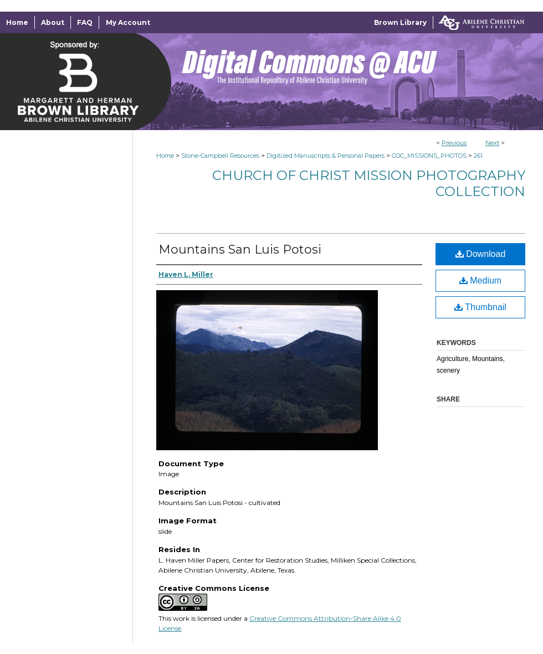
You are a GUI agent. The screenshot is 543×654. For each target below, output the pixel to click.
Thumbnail (480, 307)
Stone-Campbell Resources (220, 155)
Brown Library (400, 22)
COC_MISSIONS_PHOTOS (429, 155)
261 (478, 155)
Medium (480, 280)
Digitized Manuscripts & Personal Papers (326, 155)
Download (480, 254)
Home (165, 155)
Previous (454, 143)
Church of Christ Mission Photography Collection (368, 183)
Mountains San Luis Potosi (239, 249)
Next (492, 143)
